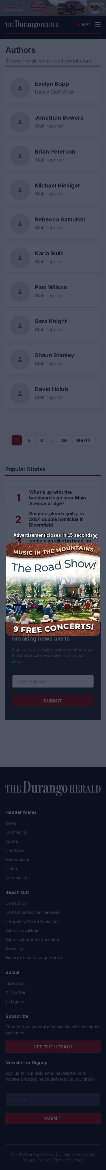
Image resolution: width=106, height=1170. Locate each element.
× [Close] (95, 535)
